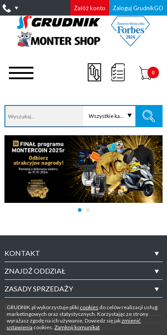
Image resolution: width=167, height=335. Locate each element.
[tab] (83, 253)
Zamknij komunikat (77, 327)
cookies (89, 307)
